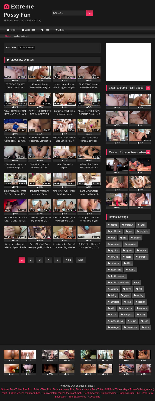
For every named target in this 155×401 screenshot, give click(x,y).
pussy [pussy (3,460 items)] (142, 314)
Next (68, 259)
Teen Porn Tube (49, 389)
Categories (30, 30)
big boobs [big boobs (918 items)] (115, 244)
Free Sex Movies (77, 396)
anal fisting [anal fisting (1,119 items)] (115, 231)
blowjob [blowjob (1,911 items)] (114, 257)
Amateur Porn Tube (70, 389)
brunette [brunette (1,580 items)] (143, 257)
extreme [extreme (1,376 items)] (114, 289)
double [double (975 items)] (132, 269)
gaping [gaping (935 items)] (140, 295)
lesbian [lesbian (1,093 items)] (141, 302)
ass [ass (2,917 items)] (130, 231)
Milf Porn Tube (113, 389)
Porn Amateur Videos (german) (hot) (62, 393)
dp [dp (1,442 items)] (137, 282)
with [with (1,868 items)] (147, 327)
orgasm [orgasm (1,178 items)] (143, 308)
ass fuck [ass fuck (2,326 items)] (144, 231)
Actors (61, 30)
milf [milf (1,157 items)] (112, 308)
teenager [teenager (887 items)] (114, 327)
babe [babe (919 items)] (112, 238)
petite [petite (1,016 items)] (113, 314)
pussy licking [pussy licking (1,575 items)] (116, 321)
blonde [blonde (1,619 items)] (143, 250)
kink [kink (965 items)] (129, 302)
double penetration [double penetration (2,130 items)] (119, 282)
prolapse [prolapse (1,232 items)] (128, 314)
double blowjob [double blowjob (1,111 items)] (117, 276)
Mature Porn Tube (93, 389)
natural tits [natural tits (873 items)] (127, 308)
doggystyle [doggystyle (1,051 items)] (115, 269)
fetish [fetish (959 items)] (128, 289)
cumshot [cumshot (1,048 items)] (114, 263)
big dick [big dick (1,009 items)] (114, 250)
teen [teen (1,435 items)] (146, 321)
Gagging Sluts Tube (129, 393)
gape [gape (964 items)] (126, 295)
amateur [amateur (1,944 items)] (129, 225)
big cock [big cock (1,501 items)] (132, 244)
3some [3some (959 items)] (113, 225)
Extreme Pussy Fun (19, 10)
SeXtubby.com (92, 393)
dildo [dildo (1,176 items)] (128, 263)
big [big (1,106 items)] (124, 238)
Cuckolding (94, 396)
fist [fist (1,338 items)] (140, 289)
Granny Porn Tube (11, 389)
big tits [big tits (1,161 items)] (129, 250)
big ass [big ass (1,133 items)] (137, 238)
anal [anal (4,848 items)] (142, 225)
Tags (47, 30)
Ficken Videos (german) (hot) (24, 393)
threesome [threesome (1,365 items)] (132, 327)
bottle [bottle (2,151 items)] (128, 257)
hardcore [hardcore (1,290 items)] (114, 302)
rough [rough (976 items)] (133, 321)
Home (12, 30)
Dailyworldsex (108, 393)
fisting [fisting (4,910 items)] (113, 295)
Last (80, 259)
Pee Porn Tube (31, 389)
